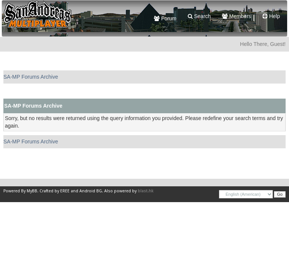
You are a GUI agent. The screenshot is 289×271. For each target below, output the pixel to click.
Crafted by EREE (55, 191)
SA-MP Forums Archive (30, 77)
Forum (165, 18)
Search (199, 16)
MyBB (32, 191)
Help (271, 16)
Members (236, 16)
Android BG (90, 191)
